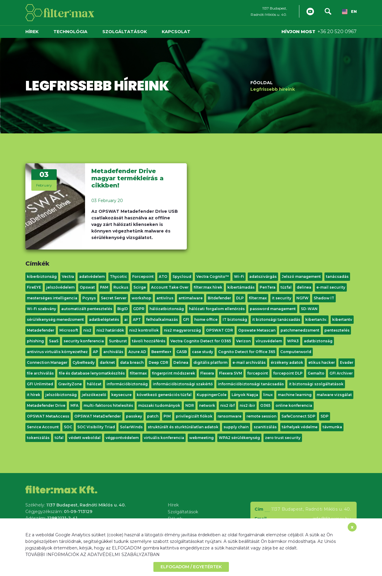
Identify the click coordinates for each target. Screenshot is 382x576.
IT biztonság (235, 319)
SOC (68, 427)
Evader (346, 362)
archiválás (113, 351)
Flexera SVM (230, 373)
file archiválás (40, 373)
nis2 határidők (110, 330)
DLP (240, 298)
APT (137, 319)
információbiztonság (127, 384)
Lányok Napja (245, 394)
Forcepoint (143, 276)
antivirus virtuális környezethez (57, 351)
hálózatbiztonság (167, 309)
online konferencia (293, 405)
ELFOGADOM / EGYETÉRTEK (191, 566)
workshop (141, 298)
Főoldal (261, 82)
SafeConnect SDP (298, 416)
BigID (122, 309)
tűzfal (286, 287)
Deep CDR (158, 362)
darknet (107, 362)
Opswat (87, 287)
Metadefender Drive (46, 405)
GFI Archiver (341, 373)
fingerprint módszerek (173, 373)
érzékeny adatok (287, 362)
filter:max (258, 298)
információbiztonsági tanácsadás (251, 384)
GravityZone (70, 384)
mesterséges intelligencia (52, 298)
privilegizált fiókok (194, 416)
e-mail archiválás (249, 362)
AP (95, 351)
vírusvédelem (269, 341)
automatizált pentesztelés (86, 309)
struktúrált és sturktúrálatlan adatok (183, 427)
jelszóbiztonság (61, 394)
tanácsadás (337, 276)
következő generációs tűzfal (164, 394)
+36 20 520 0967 (337, 31)
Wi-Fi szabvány (41, 309)
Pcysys (89, 298)
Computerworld (295, 351)
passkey (134, 416)
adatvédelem (92, 276)
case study (202, 351)
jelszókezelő (94, 394)
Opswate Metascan (256, 330)
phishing (35, 341)
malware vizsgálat (334, 394)
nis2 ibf (227, 405)
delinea (304, 287)
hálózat (94, 384)
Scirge (139, 287)
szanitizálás (265, 427)
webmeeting (201, 437)
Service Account (43, 427)
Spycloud (181, 276)
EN (349, 12)
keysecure (121, 394)
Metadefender (40, 330)
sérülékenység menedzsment (55, 319)
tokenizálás (38, 437)
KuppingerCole (212, 394)
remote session (261, 416)
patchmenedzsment (300, 330)
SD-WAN (309, 309)
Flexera (207, 373)
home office (206, 319)
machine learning (295, 394)
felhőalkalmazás (162, 319)
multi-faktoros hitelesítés (108, 405)
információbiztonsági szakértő (183, 384)
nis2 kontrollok (144, 330)
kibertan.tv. (316, 319)
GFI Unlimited (40, 384)
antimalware (190, 298)
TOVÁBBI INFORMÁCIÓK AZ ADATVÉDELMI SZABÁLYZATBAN (92, 554)
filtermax (138, 373)
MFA (74, 405)
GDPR (138, 309)
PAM (104, 287)
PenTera (267, 287)
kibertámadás (241, 287)
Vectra (68, 276)
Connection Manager (47, 362)
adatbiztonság (318, 341)
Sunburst (118, 341)
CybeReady (84, 362)
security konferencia (84, 341)
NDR (189, 405)
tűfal (59, 437)
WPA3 (293, 341)
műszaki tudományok (159, 405)
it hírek (33, 394)
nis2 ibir (247, 405)
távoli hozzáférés (148, 341)
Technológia (70, 31)
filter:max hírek (208, 287)
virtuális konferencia (164, 437)
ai (126, 319)
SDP (325, 416)
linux (268, 394)
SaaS (53, 341)
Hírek (31, 31)
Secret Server (114, 298)
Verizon (243, 341)
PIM (167, 416)
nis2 (87, 330)
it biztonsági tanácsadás (276, 319)
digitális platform (210, 362)
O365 (265, 405)
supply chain (236, 427)
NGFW (302, 298)
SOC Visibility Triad (96, 427)
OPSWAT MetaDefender (97, 416)
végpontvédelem (122, 437)
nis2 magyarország (182, 330)
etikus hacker (321, 362)
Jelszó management (301, 276)
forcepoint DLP (288, 373)
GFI (186, 319)
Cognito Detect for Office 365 (246, 351)
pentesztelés (336, 330)
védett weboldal (85, 437)
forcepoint (257, 373)
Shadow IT (324, 298)
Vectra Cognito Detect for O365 (200, 341)
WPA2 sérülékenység (239, 437)
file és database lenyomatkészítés (92, 373)
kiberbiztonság (42, 276)
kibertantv (342, 319)
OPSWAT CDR (219, 330)
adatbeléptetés (104, 319)
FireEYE (34, 287)
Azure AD (137, 351)
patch (152, 416)
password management (273, 309)
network (207, 405)
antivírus (164, 298)
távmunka (332, 427)
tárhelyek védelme (300, 427)
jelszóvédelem (60, 287)
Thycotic (118, 276)
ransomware (229, 416)
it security (281, 298)
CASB (181, 351)
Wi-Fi (239, 276)
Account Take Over (170, 287)
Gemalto (316, 373)
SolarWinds (131, 427)
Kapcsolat (176, 31)
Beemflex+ (161, 351)
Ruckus (120, 287)
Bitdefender (219, 298)
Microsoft (68, 330)
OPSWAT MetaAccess (48, 416)
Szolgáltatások (124, 31)
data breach (132, 362)
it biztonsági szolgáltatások (316, 384)
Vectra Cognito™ (212, 276)
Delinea (180, 362)
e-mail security (330, 287)
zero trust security (283, 437)
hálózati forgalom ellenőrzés (217, 309)
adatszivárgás (263, 276)
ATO (163, 276)
